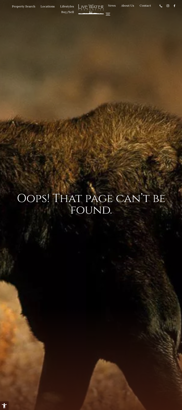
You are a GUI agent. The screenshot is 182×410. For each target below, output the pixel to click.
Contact (145, 5)
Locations (48, 6)
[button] (4, 405)
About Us (127, 5)
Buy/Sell (67, 12)
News (112, 5)
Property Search (23, 6)
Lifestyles (67, 6)
